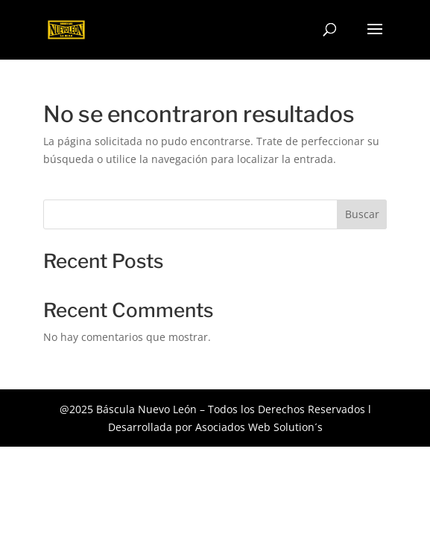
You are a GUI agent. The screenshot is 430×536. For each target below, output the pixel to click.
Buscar (362, 214)
